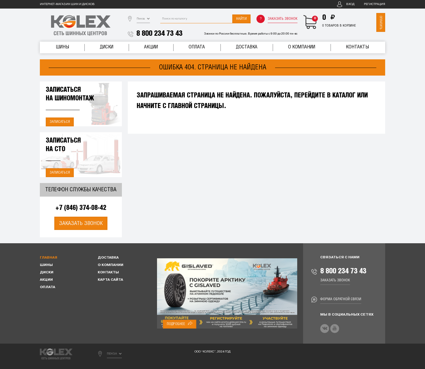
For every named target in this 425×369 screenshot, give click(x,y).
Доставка (246, 47)
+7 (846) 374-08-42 (80, 208)
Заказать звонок (283, 18)
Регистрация (374, 4)
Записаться (60, 121)
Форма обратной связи (340, 299)
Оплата (197, 47)
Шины (62, 47)
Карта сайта (110, 279)
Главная (48, 257)
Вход (350, 4)
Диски (106, 47)
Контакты (357, 47)
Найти (241, 18)
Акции (151, 47)
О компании (301, 47)
